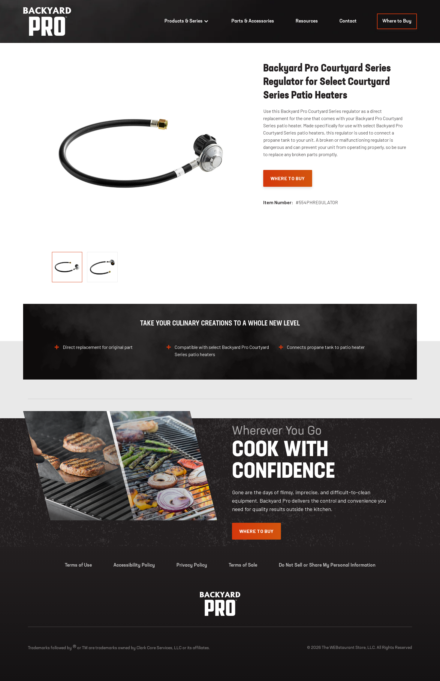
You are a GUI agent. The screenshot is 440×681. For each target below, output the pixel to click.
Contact (348, 21)
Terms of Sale (243, 565)
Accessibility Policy (134, 565)
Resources (307, 21)
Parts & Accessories (252, 21)
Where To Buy (287, 178)
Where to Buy (396, 21)
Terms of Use (78, 565)
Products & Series (187, 21)
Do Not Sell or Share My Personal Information (327, 565)
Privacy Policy (191, 565)
